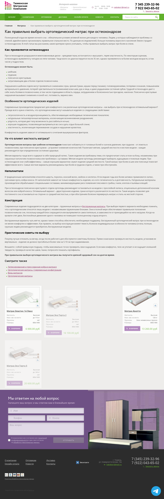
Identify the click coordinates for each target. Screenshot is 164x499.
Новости (30, 463)
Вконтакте (84, 462)
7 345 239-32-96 (147, 4)
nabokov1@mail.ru (121, 7)
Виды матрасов (15, 273)
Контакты (50, 463)
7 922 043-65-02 (147, 8)
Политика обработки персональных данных (19, 479)
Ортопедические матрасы (20, 276)
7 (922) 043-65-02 (145, 462)
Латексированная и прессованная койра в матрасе (32, 267)
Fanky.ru (31, 490)
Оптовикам (31, 460)
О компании (10, 460)
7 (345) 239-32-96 (145, 459)
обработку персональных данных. (26, 442)
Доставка (50, 460)
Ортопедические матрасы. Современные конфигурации (34, 270)
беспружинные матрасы (93, 206)
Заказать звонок (152, 11)
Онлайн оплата (12, 463)
